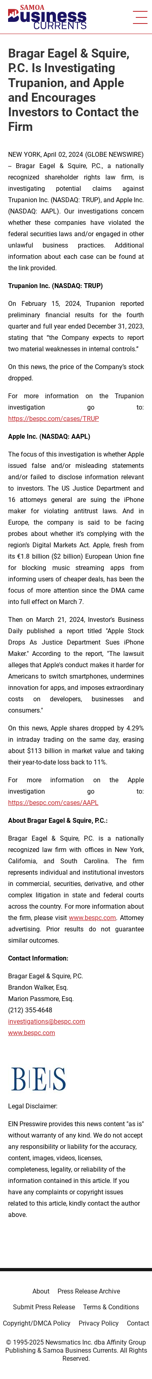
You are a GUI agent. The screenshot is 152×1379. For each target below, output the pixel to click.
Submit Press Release (44, 1307)
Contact (138, 1323)
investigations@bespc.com (46, 1021)
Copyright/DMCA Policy (37, 1323)
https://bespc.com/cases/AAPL (53, 803)
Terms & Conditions (111, 1307)
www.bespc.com (31, 1033)
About (40, 1291)
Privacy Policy (99, 1323)
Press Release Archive (89, 1291)
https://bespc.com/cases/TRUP (53, 419)
